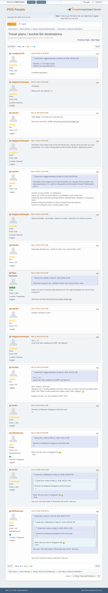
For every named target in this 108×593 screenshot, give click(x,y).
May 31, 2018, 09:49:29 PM (39, 433)
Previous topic (84, 40)
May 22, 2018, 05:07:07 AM (39, 336)
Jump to (68, 576)
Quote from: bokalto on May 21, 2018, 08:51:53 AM (52, 278)
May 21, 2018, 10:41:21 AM (39, 308)
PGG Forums (16, 9)
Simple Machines (22, 590)
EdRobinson (17, 433)
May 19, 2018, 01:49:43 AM (39, 214)
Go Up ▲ (100, 590)
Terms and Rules (91, 590)
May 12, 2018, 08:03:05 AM (39, 113)
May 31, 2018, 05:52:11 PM (39, 405)
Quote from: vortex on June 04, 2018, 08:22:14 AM (52, 516)
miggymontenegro (20, 82)
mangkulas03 (17, 53)
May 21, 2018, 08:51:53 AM (39, 245)
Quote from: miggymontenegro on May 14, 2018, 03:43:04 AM (56, 176)
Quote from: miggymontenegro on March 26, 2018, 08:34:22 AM (57, 58)
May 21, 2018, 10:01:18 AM (39, 273)
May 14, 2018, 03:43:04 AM (39, 140)
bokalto (15, 113)
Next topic (95, 40)
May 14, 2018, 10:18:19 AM (39, 171)
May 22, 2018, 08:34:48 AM (39, 367)
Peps (13, 273)
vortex (14, 405)
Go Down (11, 46)
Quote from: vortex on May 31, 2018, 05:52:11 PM (52, 438)
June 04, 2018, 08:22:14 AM (40, 469)
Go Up (10, 566)
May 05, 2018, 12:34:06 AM (39, 82)
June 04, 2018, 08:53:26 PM (40, 511)
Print (98, 46)
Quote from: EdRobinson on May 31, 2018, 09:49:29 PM (54, 475)
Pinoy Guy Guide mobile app (68, 122)
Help (83, 590)
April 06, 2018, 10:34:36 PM (40, 53)
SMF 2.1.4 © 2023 (11, 590)
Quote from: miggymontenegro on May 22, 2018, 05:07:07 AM (56, 372)
